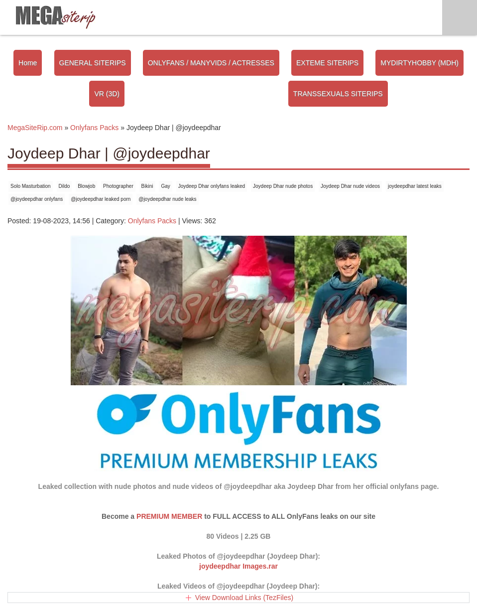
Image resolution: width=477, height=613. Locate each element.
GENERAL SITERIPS (92, 63)
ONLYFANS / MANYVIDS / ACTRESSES (211, 63)
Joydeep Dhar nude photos (283, 186)
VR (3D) (106, 94)
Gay (165, 186)
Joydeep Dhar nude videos (350, 186)
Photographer (118, 186)
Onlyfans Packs (152, 221)
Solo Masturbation (30, 186)
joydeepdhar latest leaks (415, 186)
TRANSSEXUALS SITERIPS (338, 94)
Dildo (64, 186)
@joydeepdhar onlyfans (36, 199)
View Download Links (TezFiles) (244, 598)
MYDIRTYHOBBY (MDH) (419, 63)
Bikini (147, 186)
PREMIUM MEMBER (169, 516)
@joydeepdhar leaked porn (100, 199)
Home (27, 63)
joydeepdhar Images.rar (238, 566)
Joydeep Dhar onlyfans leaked (211, 186)
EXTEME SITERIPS (327, 63)
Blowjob (86, 186)
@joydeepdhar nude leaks (167, 199)
